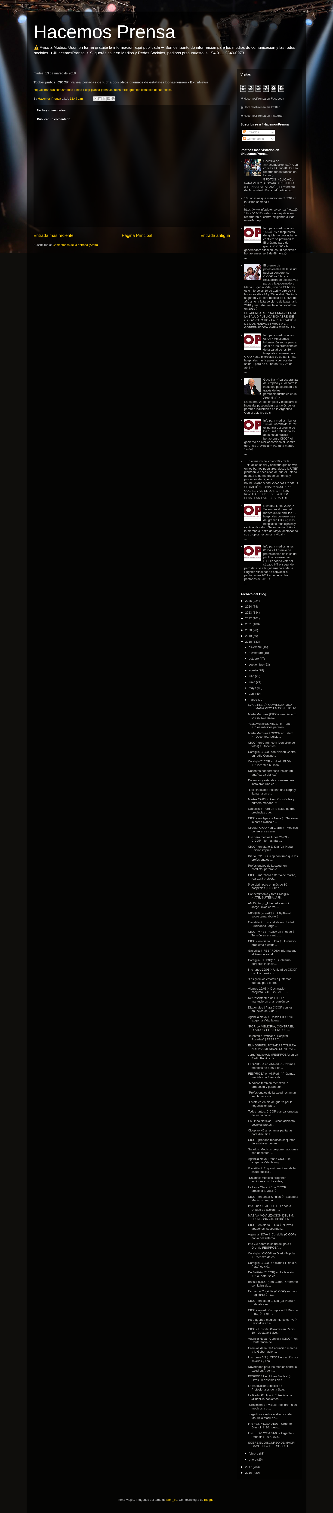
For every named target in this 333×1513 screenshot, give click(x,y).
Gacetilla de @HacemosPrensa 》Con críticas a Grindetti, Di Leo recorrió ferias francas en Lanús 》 (280, 168)
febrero (254, 1453)
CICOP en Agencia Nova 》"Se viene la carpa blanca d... (273, 820)
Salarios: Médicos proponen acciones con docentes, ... (273, 1151)
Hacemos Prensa (105, 31)
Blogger (209, 1499)
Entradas (251, 132)
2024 (249, 606)
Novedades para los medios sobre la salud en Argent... (272, 1368)
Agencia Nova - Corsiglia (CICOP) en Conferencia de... (273, 1340)
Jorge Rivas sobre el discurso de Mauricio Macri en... (270, 1416)
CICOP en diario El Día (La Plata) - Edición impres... (271, 848)
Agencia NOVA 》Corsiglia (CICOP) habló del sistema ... (272, 1236)
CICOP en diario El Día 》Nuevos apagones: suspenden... (270, 1226)
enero (253, 1459)
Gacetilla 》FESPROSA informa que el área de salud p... (272, 952)
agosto (254, 670)
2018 (249, 641)
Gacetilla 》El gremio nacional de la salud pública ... (272, 1170)
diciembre (256, 647)
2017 (249, 1467)
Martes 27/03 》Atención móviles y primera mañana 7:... (271, 801)
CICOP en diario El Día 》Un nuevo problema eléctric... (272, 943)
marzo (253, 699)
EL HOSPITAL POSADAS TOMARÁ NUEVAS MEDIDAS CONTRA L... (272, 1047)
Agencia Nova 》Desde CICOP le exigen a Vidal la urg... (270, 1018)
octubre (254, 658)
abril (252, 693)
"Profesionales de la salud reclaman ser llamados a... (272, 1094)
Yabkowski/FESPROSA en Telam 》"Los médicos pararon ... (270, 725)
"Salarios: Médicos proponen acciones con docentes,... (267, 1179)
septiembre (257, 664)
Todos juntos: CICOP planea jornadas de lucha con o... (273, 1113)
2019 (249, 636)
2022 (249, 618)
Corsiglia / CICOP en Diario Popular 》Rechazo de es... (272, 1255)
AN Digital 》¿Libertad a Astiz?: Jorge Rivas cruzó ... (269, 905)
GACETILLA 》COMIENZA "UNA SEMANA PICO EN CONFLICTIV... (273, 706)
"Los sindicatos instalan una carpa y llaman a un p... (272, 791)
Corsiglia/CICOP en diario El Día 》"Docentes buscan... (269, 763)
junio (252, 682)
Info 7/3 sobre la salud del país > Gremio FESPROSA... (269, 1245)
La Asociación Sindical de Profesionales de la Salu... (267, 1387)
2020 (249, 630)
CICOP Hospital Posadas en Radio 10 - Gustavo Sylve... (271, 1331)
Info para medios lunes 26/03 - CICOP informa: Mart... (268, 839)
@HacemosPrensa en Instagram (262, 115)
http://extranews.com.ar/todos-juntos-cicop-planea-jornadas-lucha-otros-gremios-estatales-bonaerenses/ (103, 90)
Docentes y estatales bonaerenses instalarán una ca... (271, 782)
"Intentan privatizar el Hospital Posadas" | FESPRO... (268, 1037)
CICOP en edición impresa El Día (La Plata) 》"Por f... (273, 1312)
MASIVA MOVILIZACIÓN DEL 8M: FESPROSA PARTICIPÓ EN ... (271, 1217)
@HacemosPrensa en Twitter (260, 107)
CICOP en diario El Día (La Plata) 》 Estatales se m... (272, 1302)
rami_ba (171, 1499)
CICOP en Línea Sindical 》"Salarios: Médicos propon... (273, 1198)
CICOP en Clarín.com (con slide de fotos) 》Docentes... (271, 744)
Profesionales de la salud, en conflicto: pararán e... (267, 867)
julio (252, 676)
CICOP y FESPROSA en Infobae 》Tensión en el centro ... (272, 933)
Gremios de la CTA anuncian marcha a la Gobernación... (272, 1350)
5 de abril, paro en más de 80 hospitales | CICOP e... (267, 886)
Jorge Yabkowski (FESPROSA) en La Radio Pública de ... (273, 1056)
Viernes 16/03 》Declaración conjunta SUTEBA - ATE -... (268, 990)
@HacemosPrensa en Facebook (262, 98)
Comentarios (253, 139)
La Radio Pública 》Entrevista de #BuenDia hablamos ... (270, 1397)
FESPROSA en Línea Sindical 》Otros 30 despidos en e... (270, 1378)
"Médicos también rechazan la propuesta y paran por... (268, 1084)
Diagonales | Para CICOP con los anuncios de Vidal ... (270, 1009)
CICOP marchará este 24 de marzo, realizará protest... (272, 876)
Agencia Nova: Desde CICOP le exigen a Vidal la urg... (269, 1160)
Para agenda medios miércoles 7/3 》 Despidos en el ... (273, 1321)
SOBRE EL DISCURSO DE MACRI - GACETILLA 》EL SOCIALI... (272, 1444)
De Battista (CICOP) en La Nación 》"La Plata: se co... (270, 1274)
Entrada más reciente (54, 235)
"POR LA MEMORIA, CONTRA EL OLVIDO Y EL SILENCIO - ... (271, 1028)
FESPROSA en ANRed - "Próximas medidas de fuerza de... (271, 1066)
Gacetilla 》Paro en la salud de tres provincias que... (271, 810)
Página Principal (137, 235)
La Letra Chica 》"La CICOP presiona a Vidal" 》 (267, 1189)
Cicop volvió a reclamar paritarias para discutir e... (270, 1132)
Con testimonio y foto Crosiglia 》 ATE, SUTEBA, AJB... (268, 895)
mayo (253, 688)
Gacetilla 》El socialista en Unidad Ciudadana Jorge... (271, 924)
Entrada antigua (215, 235)
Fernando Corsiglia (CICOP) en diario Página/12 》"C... (273, 1293)
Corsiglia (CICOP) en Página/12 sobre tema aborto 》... (269, 914)
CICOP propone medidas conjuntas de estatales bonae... (271, 1141)
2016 (249, 1472)
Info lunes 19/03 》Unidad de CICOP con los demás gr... (272, 971)
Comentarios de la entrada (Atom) (75, 245)
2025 (249, 600)
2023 (249, 612)
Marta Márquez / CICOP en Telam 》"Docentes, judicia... (270, 735)
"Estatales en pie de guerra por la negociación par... (270, 1103)
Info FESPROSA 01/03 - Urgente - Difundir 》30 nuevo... (270, 1425)
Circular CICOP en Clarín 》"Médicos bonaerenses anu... (273, 829)
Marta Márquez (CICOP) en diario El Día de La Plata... (272, 716)
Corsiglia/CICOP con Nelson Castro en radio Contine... (272, 753)
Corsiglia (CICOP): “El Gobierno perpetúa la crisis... (269, 962)
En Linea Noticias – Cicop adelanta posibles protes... (271, 1122)
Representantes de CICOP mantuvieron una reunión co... (269, 999)
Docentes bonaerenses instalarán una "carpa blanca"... (270, 772)
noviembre (256, 652)
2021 (249, 624)
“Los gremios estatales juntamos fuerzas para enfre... (269, 980)
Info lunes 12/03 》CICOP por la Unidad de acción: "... (269, 1207)
